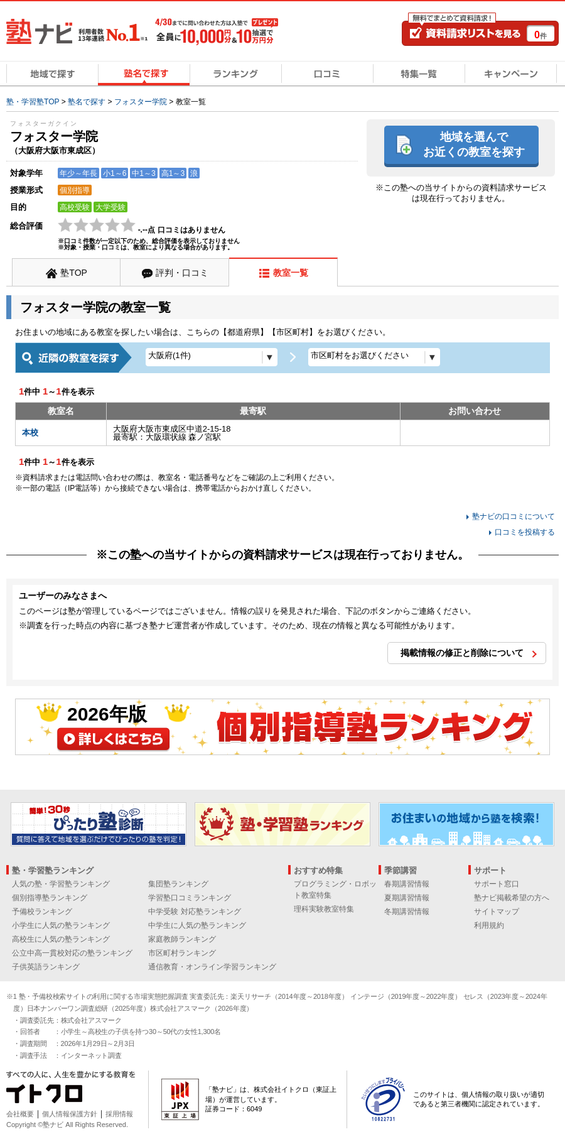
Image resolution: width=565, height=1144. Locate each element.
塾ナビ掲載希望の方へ (511, 897)
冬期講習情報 (406, 911)
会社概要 (20, 1114)
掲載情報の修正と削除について (462, 653)
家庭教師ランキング (182, 939)
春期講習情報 (406, 884)
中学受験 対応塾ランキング (194, 911)
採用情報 (119, 1114)
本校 (30, 432)
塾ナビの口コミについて (513, 516)
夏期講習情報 (406, 897)
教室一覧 (290, 273)
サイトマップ (496, 911)
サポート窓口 (496, 884)
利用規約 (489, 925)
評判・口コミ (182, 273)
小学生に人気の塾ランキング (61, 925)
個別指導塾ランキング (49, 897)
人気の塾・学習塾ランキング (61, 884)
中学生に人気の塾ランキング (197, 925)
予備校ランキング (42, 911)
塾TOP (73, 273)
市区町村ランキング (182, 953)
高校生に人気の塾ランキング (61, 939)
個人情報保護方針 (69, 1114)
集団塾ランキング (178, 884)
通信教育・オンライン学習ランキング (212, 966)
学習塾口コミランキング (189, 897)
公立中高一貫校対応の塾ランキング (72, 953)
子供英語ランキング (46, 966)
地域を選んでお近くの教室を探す (474, 144)
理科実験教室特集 (324, 909)
